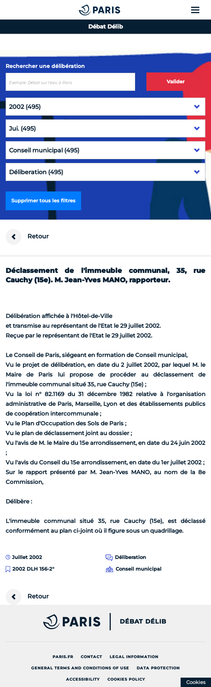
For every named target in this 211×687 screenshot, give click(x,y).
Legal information (134, 656)
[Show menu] (199, 10)
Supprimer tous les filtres (43, 200)
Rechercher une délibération (45, 66)
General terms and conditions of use (80, 668)
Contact (91, 656)
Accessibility (83, 679)
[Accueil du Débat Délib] (84, 10)
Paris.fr (63, 656)
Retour (27, 237)
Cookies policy (126, 679)
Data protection (158, 668)
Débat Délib (143, 621)
